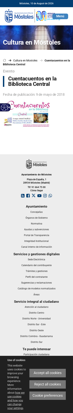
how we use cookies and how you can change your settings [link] (16, 400)
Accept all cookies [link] (48, 373)
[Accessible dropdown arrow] (8, 107)
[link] (33, 15)
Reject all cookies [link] (47, 384)
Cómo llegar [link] (36, 190)
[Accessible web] (4, 107)
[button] (60, 16)
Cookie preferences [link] (48, 395)
